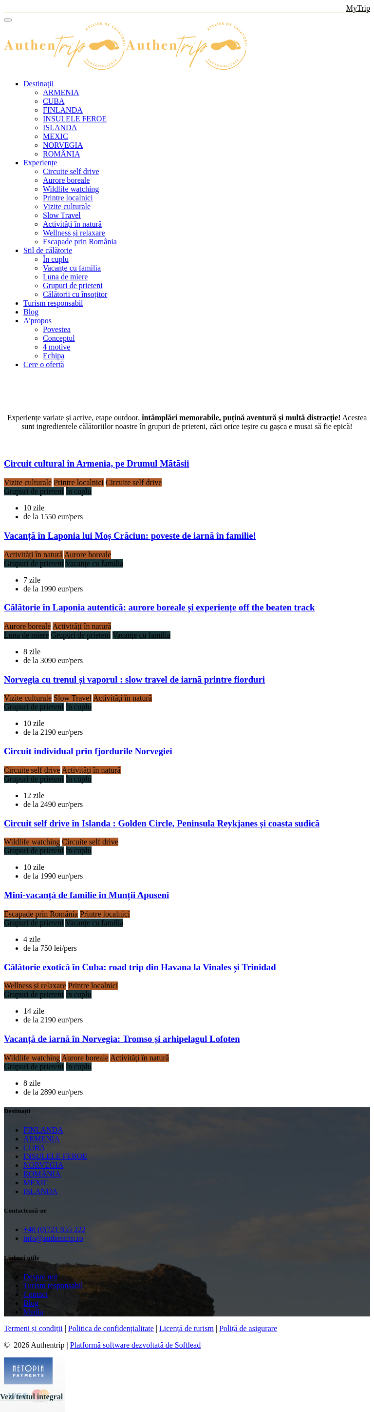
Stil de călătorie (47, 250)
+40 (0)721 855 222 (54, 1229)
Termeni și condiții (33, 1328)
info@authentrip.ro (53, 1238)
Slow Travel (62, 215)
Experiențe (40, 162)
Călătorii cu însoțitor (75, 294)
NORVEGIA (63, 145)
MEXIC (55, 136)
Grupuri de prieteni (73, 285)
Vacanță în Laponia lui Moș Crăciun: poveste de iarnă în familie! (130, 535)
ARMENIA (61, 92)
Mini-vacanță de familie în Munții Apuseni (86, 895)
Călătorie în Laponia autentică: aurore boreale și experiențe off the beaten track (159, 607)
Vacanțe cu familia (72, 268)
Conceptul (59, 338)
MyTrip (358, 8)
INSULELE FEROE (75, 119)
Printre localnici (68, 198)
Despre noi (40, 1277)
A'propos (37, 320)
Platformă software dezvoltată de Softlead (135, 1345)
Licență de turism (186, 1328)
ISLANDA (60, 127)
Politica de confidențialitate (111, 1328)
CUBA (53, 101)
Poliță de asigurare (248, 1328)
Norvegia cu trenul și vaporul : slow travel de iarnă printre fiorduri (134, 679)
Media (33, 1312)
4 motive (56, 347)
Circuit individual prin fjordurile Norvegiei (88, 751)
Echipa (53, 356)
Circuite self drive (71, 171)
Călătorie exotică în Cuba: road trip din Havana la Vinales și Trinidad (140, 967)
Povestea (57, 329)
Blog (30, 312)
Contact (35, 1294)
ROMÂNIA (61, 154)
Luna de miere (65, 277)
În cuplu (56, 259)
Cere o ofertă (43, 364)
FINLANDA (63, 110)
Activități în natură (72, 224)
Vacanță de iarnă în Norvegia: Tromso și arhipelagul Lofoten (122, 1039)
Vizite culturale (67, 206)
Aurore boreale (66, 180)
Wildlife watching (71, 189)
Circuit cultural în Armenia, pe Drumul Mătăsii (96, 463)
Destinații (38, 83)
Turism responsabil (53, 303)
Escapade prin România (80, 241)
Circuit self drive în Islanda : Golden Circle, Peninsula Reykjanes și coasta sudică (161, 823)
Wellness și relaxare (74, 233)
